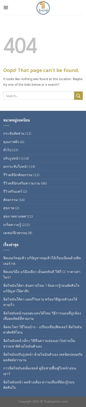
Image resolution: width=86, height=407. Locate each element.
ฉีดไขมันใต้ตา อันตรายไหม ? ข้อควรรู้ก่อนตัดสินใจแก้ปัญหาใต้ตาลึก (41, 288)
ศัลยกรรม (10, 199)
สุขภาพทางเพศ (14, 216)
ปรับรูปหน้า (11, 158)
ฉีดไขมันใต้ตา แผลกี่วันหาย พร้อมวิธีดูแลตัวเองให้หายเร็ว (40, 302)
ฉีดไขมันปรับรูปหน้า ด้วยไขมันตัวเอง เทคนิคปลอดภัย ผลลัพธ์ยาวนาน (42, 357)
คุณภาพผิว (11, 141)
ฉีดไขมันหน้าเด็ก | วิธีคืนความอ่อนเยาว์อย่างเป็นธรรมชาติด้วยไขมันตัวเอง (39, 343)
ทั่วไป (7, 150)
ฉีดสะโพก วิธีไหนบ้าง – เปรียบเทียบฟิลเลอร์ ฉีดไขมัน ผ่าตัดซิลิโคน (42, 330)
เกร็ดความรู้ (12, 224)
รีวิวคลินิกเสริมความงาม (21, 183)
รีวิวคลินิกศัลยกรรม (18, 174)
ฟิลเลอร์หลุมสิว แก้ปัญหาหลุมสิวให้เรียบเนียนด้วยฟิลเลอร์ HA (42, 261)
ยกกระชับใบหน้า (15, 166)
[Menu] (5, 7)
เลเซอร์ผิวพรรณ (15, 232)
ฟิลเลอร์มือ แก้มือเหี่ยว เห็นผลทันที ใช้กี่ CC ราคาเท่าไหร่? (41, 274)
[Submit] (78, 95)
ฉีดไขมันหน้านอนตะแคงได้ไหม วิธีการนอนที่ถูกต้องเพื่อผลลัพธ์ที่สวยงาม (42, 316)
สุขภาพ (8, 208)
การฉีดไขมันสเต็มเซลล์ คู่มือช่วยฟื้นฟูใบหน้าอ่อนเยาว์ (39, 371)
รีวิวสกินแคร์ (12, 191)
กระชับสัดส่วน (13, 133)
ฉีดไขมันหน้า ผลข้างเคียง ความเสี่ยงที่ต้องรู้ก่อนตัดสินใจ (38, 385)
